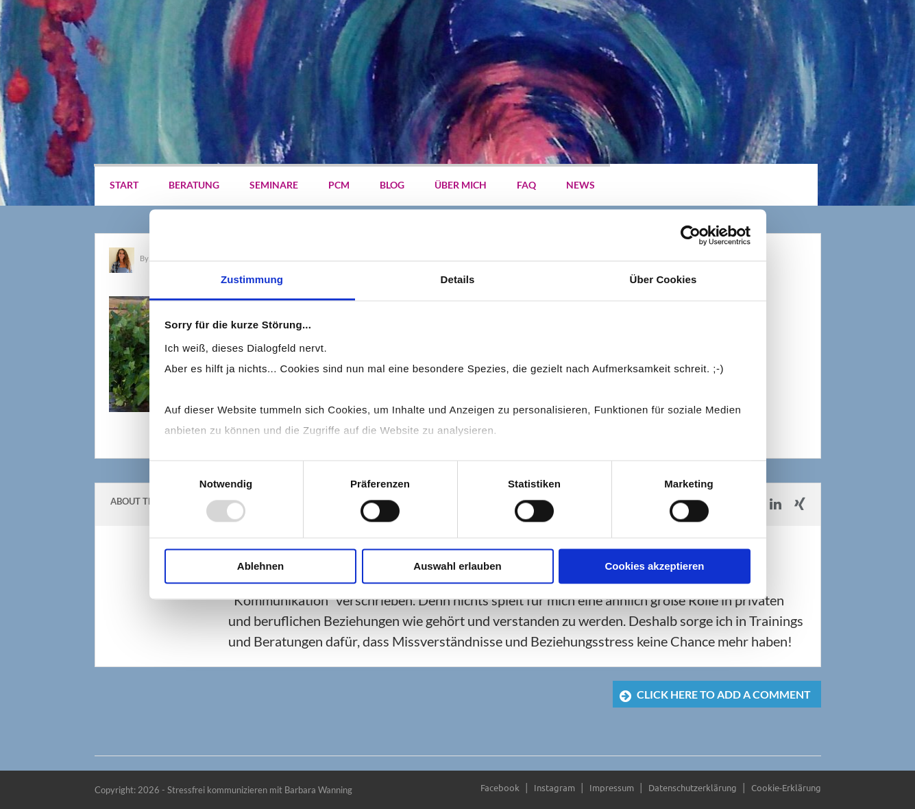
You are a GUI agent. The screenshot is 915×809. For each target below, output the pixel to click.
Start (124, 185)
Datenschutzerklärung (692, 787)
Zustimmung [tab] (252, 279)
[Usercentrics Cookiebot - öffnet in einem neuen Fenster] (691, 235)
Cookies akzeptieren (654, 566)
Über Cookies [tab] (663, 279)
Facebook (500, 787)
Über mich (461, 185)
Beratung (194, 185)
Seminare (273, 185)
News (580, 185)
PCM (339, 185)
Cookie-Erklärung (786, 787)
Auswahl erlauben (457, 566)
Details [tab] (458, 279)
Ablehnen (260, 566)
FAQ (526, 185)
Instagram (554, 787)
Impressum (611, 787)
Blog (392, 185)
